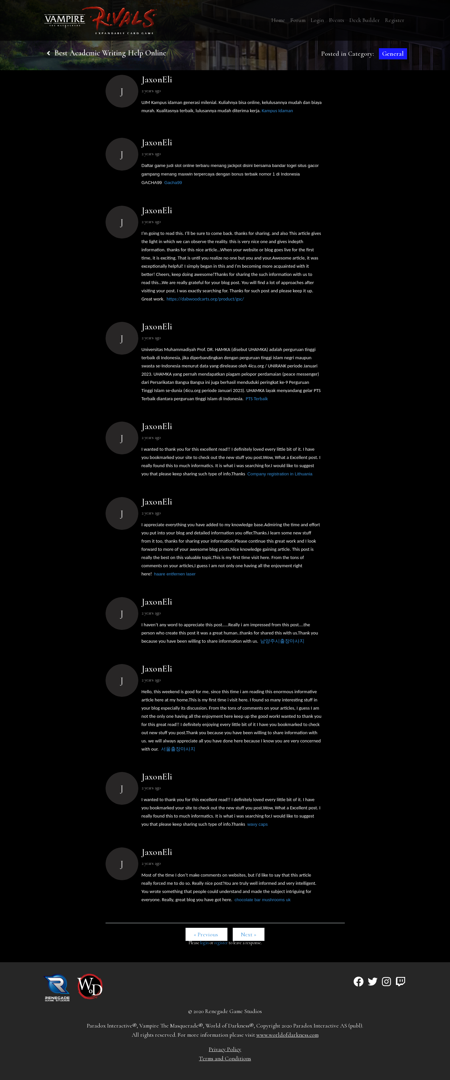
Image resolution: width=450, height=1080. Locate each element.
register (221, 942)
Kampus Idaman (277, 111)
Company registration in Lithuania (280, 473)
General (393, 54)
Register (394, 20)
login (204, 942)
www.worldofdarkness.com (287, 1034)
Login (317, 20)
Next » (248, 934)
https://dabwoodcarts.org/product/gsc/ (205, 299)
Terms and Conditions (225, 1058)
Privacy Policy (225, 1049)
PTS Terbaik (257, 399)
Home (278, 20)
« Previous (206, 934)
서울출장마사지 (178, 749)
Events (336, 20)
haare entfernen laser (175, 573)
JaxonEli (157, 79)
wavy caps (257, 824)
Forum (297, 20)
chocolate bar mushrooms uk (262, 899)
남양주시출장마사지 (282, 641)
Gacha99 (173, 182)
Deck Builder (364, 20)
